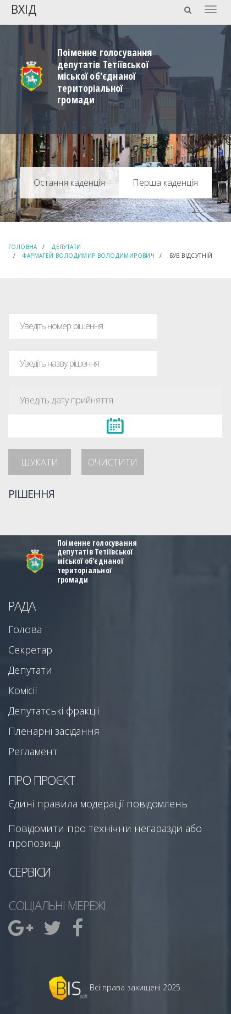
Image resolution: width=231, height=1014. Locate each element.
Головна (22, 247)
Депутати (66, 247)
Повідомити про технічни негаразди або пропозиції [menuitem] (105, 836)
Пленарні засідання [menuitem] (54, 731)
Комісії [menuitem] (22, 690)
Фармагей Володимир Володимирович (89, 255)
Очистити (113, 462)
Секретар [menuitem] (30, 649)
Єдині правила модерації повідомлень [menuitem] (98, 803)
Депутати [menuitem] (30, 670)
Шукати (39, 462)
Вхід (23, 8)
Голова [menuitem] (25, 629)
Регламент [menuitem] (33, 751)
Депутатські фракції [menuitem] (53, 710)
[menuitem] (22, 928)
